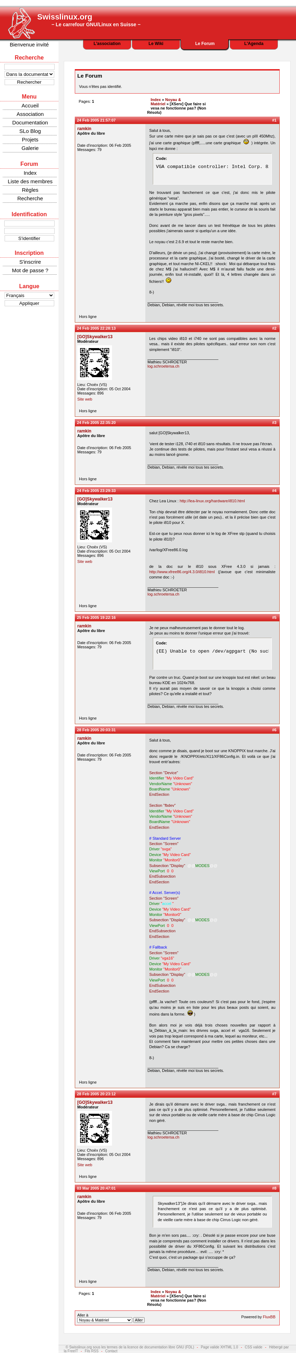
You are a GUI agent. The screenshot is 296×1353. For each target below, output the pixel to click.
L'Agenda (253, 43)
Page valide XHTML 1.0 (219, 1347)
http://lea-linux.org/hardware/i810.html (212, 501)
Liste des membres (30, 181)
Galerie (30, 148)
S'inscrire (30, 262)
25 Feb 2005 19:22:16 (96, 617)
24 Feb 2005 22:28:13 (96, 328)
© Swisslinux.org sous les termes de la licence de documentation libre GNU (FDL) (130, 1347)
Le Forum (205, 43)
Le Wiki (156, 43)
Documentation (30, 122)
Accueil (30, 105)
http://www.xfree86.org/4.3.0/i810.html (182, 572)
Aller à (111, 1318)
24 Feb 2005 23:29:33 (96, 490)
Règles (30, 190)
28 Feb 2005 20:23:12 (96, 1094)
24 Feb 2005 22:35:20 (96, 422)
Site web (84, 399)
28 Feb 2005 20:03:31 (96, 730)
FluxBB (269, 1317)
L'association (107, 43)
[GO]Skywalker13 (95, 336)
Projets (30, 139)
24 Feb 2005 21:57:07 (96, 120)
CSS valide (253, 1347)
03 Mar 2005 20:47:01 (96, 1188)
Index (30, 173)
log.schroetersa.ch (163, 366)
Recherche (30, 198)
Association (30, 114)
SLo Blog (30, 131)
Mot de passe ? (30, 270)
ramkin (84, 128)
